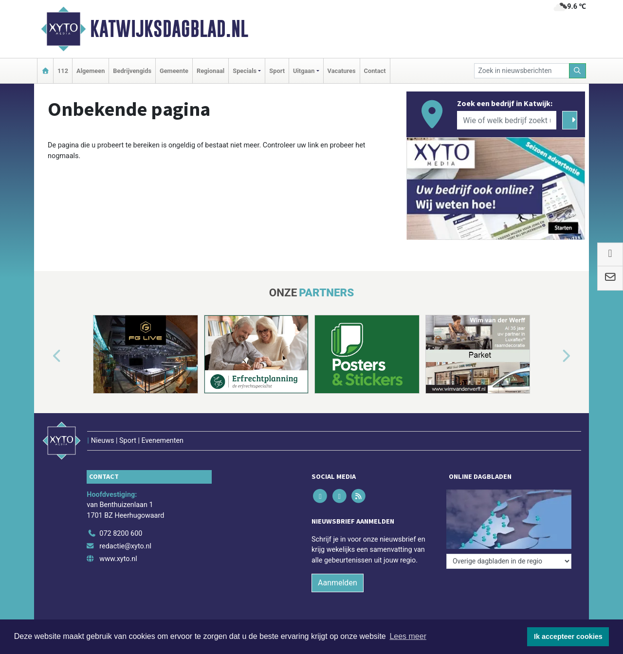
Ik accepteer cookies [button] (568, 636)
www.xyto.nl (118, 559)
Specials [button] (245, 70)
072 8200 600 (120, 533)
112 (62, 70)
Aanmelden (337, 582)
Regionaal (210, 70)
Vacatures (342, 70)
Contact (375, 70)
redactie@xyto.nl (125, 546)
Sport (277, 70)
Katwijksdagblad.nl (169, 28)
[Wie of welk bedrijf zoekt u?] (506, 120)
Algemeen (90, 70)
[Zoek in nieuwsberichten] (521, 70)
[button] (45, 356)
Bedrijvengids (132, 70)
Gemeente (174, 70)
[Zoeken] (577, 70)
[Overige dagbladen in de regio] (508, 561)
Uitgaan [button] (303, 70)
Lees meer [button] (407, 636)
